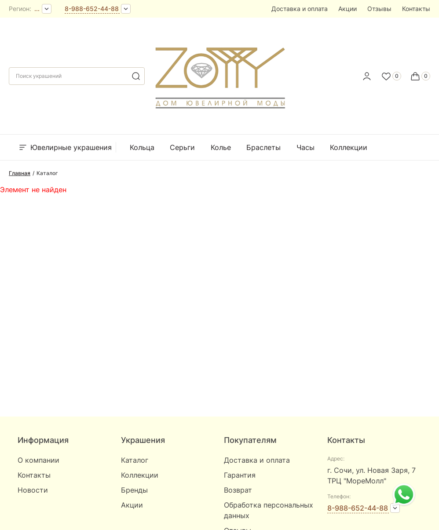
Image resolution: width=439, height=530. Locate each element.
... (37, 8)
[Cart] (420, 76)
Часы (305, 147)
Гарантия (240, 475)
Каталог (134, 460)
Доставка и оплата (299, 8)
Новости (33, 490)
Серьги (182, 147)
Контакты (416, 8)
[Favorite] (391, 76)
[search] (136, 76)
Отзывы (379, 8)
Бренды (396, 147)
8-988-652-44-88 (92, 8)
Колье (221, 147)
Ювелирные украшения (65, 147)
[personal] (367, 76)
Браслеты (263, 147)
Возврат (238, 490)
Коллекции (348, 147)
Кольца (142, 147)
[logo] (220, 73)
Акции (347, 8)
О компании (38, 460)
